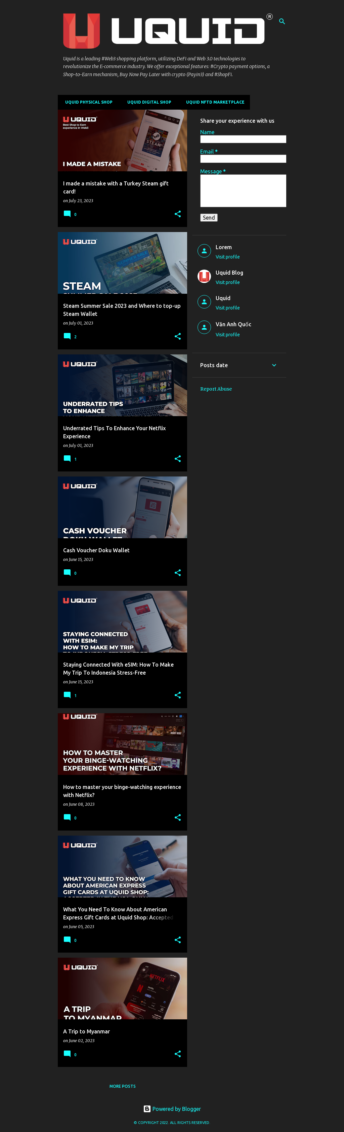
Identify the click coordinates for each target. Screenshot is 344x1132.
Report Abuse (216, 389)
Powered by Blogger (172, 1109)
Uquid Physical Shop (87, 102)
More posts (123, 1086)
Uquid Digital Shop (147, 102)
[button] (178, 214)
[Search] (282, 21)
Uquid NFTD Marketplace (213, 102)
